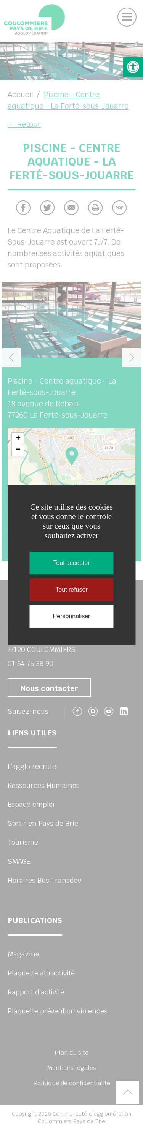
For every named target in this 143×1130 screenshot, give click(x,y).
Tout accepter (71, 563)
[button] (133, 67)
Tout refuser (71, 589)
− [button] (18, 450)
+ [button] (18, 438)
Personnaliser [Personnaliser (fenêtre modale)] (71, 616)
